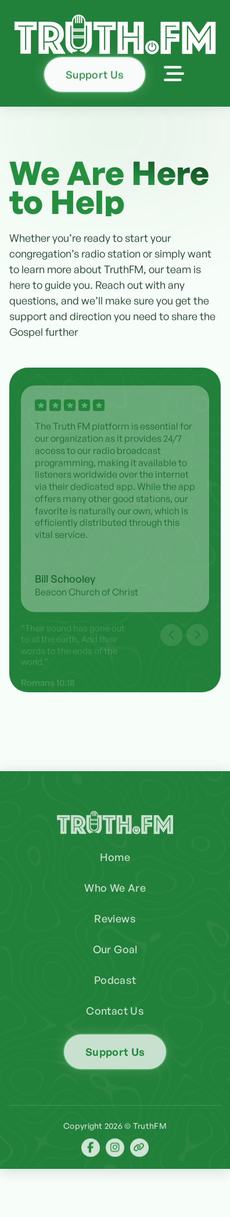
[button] (174, 74)
